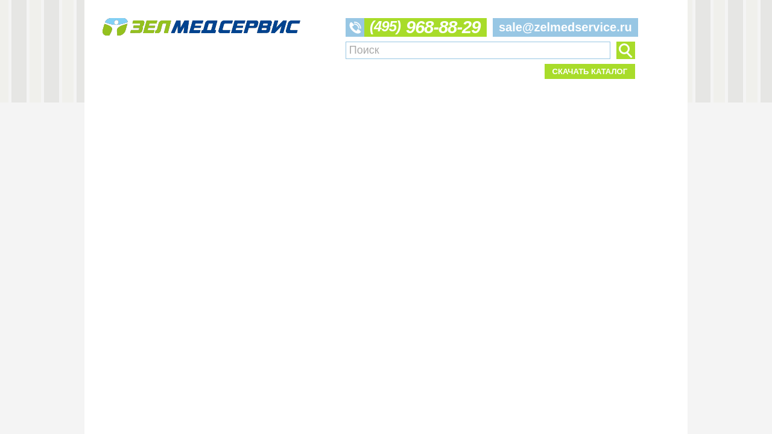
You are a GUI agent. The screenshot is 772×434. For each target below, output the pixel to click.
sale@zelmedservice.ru (565, 27)
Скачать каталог (589, 71)
